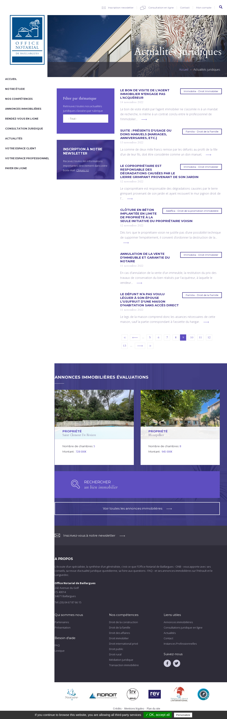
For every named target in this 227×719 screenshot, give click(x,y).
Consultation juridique (24, 128)
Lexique (60, 650)
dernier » (150, 346)
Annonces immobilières (23, 108)
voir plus (144, 119)
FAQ (57, 645)
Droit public (116, 649)
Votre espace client (20, 148)
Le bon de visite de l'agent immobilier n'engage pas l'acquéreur (144, 94)
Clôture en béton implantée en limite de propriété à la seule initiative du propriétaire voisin (156, 215)
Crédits (117, 708)
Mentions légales (134, 708)
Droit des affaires (119, 633)
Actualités (13, 138)
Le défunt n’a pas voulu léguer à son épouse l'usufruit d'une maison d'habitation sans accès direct (149, 299)
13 (124, 346)
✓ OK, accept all (158, 715)
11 (200, 337)
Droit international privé (123, 643)
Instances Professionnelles (180, 643)
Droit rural (115, 654)
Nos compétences (19, 98)
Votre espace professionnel (27, 158)
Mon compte (203, 7)
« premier (125, 337)
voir (94, 427)
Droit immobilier (119, 638)
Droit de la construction (123, 622)
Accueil (11, 79)
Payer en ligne (16, 168)
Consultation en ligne (161, 7)
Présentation (63, 627)
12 (209, 337)
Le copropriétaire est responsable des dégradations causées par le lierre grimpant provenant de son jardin (159, 171)
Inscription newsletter (121, 7)
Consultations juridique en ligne (183, 627)
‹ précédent (135, 337)
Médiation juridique (121, 659)
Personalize (183, 715)
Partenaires (62, 622)
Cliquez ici (82, 170)
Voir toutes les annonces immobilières (137, 508)
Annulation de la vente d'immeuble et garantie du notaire (145, 257)
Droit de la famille (119, 627)
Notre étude (15, 88)
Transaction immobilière (124, 665)
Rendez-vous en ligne (21, 118)
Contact (185, 7)
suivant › (140, 346)
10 (191, 337)
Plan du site (153, 708)
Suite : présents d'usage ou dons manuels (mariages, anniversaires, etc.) (146, 134)
